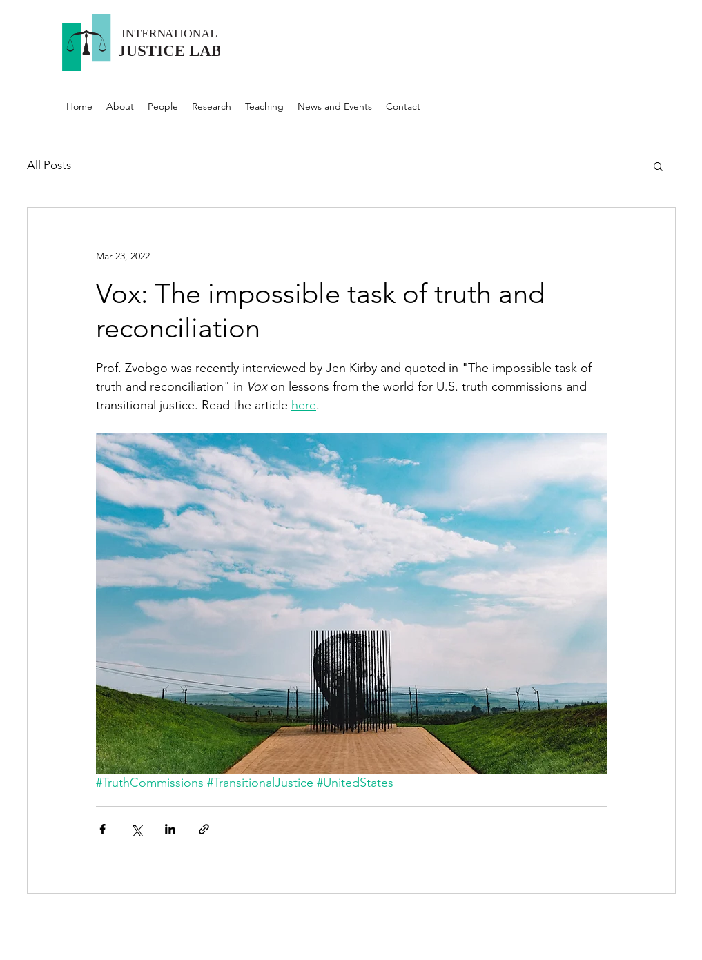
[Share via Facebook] (102, 829)
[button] (658, 165)
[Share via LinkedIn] (170, 829)
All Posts (49, 165)
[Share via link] (204, 829)
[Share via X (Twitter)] (136, 829)
